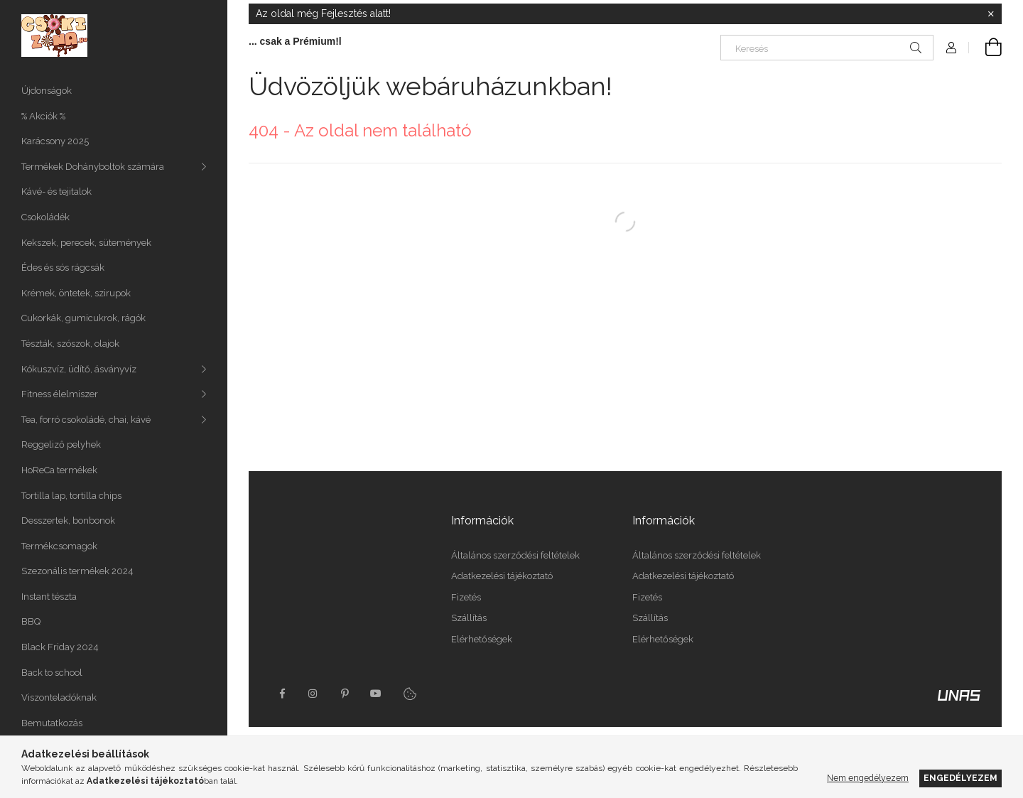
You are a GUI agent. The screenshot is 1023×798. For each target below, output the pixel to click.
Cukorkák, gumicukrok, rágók (83, 318)
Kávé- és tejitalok (56, 191)
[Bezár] (991, 14)
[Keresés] (826, 47)
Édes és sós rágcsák (62, 267)
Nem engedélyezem (868, 777)
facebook (282, 693)
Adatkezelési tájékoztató (502, 576)
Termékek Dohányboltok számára (92, 166)
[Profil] (951, 47)
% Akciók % (43, 116)
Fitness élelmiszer (59, 394)
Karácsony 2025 (55, 141)
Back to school (51, 672)
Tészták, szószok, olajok (70, 343)
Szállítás (469, 618)
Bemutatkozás (51, 723)
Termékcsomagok (59, 546)
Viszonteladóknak (59, 697)
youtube (376, 693)
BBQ (30, 621)
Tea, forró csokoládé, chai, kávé (86, 419)
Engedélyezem (960, 777)
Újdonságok (46, 90)
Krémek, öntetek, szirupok (76, 293)
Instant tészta (49, 596)
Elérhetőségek (481, 639)
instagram (313, 693)
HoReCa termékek (59, 470)
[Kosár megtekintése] (985, 47)
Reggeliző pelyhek (61, 444)
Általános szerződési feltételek (515, 555)
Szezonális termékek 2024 (77, 571)
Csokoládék (45, 217)
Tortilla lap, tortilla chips (71, 495)
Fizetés (466, 597)
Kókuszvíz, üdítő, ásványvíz (78, 369)
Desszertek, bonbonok (68, 520)
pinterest (344, 693)
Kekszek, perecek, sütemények (86, 242)
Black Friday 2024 (60, 647)
